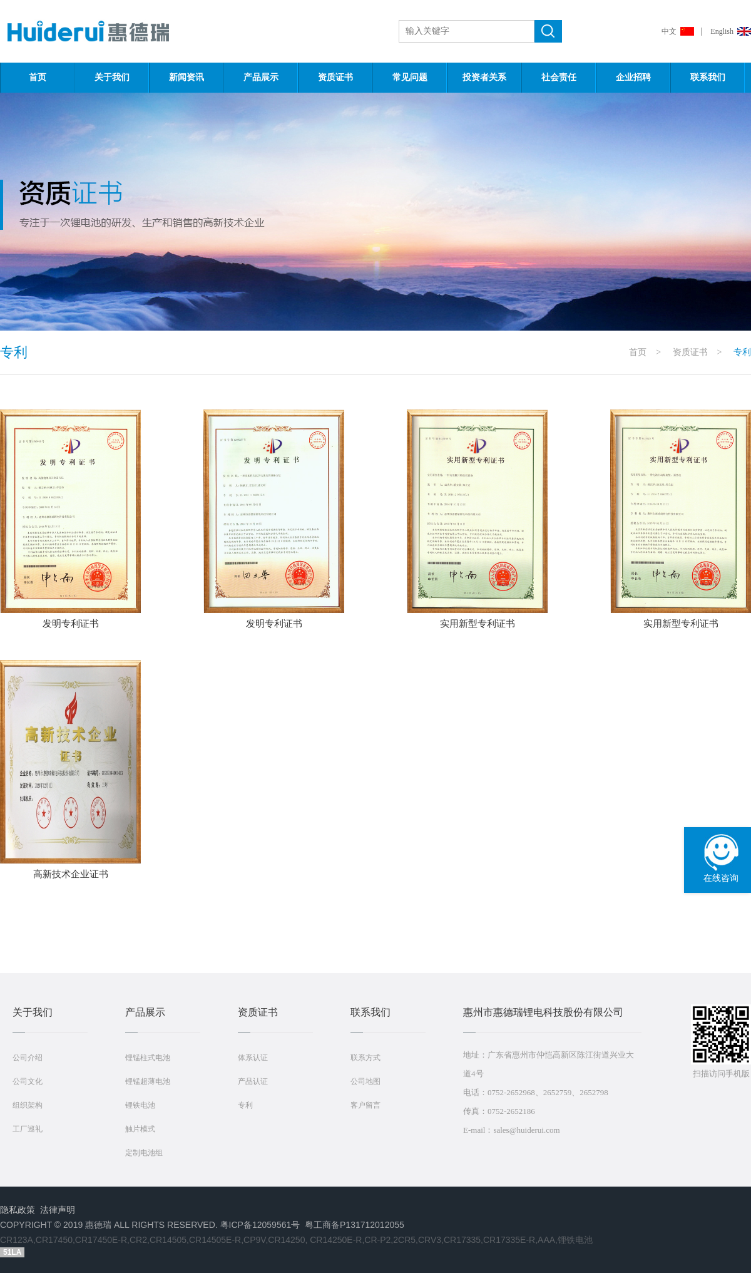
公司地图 (365, 1081)
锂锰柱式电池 (147, 1057)
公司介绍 (28, 1057)
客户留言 (365, 1105)
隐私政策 (17, 1210)
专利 (245, 1105)
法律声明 (57, 1210)
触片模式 (140, 1129)
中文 (669, 31)
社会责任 (558, 77)
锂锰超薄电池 (147, 1081)
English (721, 31)
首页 (37, 77)
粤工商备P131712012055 (354, 1225)
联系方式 (365, 1057)
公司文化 (28, 1081)
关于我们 (112, 77)
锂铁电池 (140, 1105)
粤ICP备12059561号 (260, 1225)
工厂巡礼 (28, 1129)
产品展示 (260, 77)
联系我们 (707, 77)
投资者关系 (484, 77)
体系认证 (253, 1057)
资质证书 (335, 77)
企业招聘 (633, 77)
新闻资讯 (186, 77)
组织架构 (28, 1105)
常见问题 (409, 77)
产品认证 (253, 1081)
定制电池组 (144, 1152)
